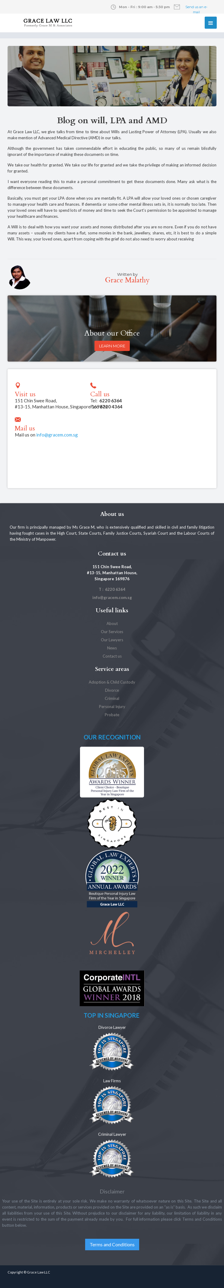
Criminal (112, 698)
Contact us (112, 656)
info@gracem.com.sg (57, 434)
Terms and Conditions (112, 1244)
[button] (211, 23)
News (112, 648)
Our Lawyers (112, 639)
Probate (112, 714)
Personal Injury (112, 706)
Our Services (112, 631)
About (112, 623)
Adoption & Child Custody (112, 682)
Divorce (112, 690)
